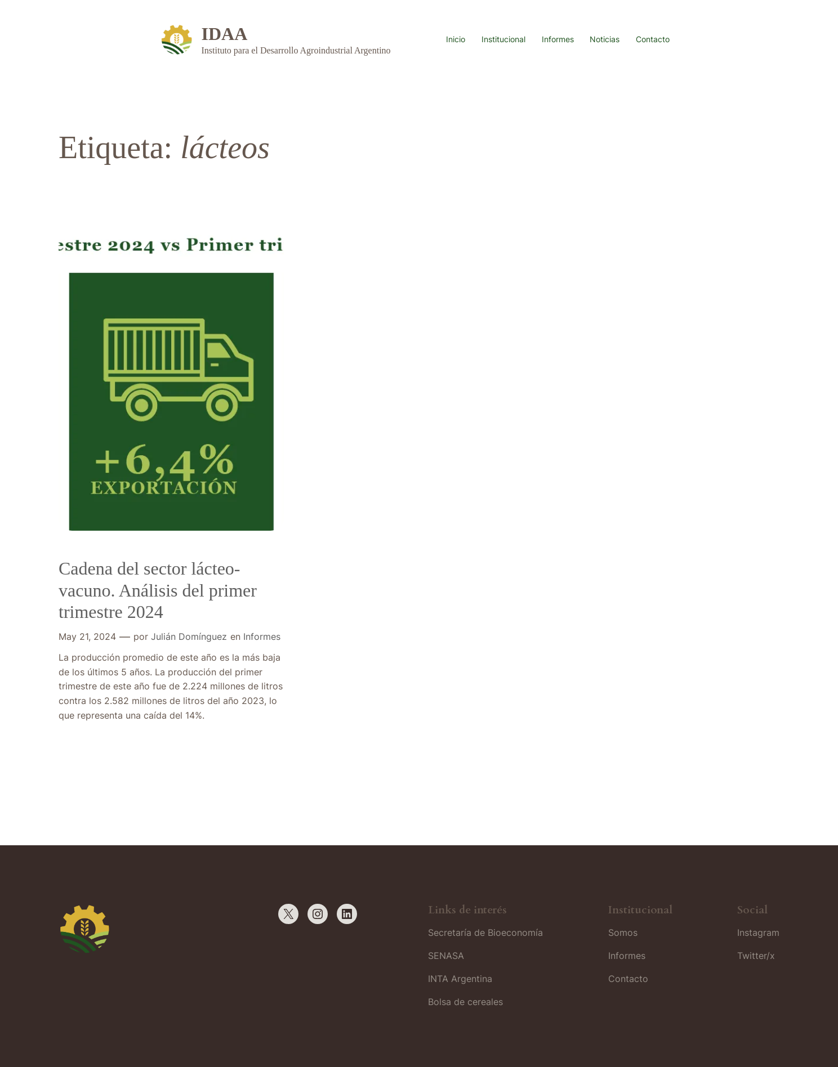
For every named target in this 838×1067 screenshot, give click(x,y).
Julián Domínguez (189, 636)
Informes (261, 636)
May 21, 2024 (87, 636)
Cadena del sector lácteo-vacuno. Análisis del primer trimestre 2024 (158, 590)
